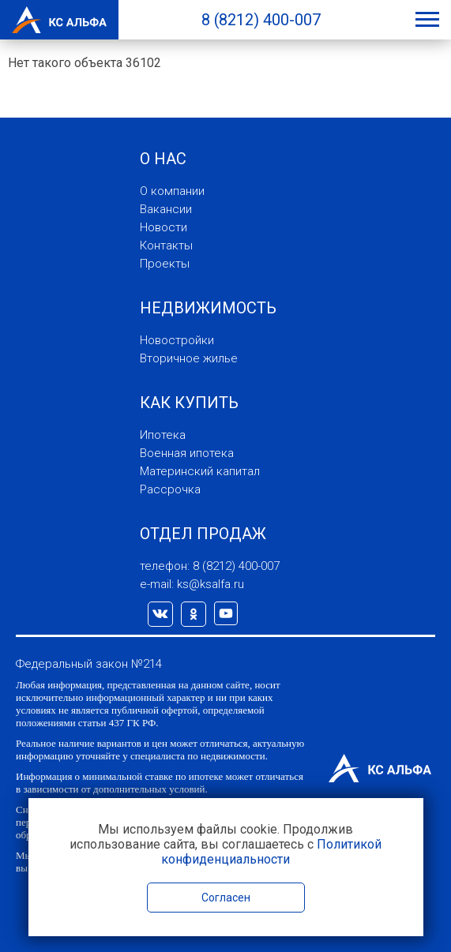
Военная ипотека (187, 453)
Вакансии (166, 209)
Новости (163, 227)
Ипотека (163, 435)
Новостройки (177, 340)
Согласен (225, 897)
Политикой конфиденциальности (271, 852)
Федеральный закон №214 (89, 664)
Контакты (166, 245)
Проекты (165, 264)
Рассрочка (170, 489)
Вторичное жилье (189, 358)
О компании (172, 191)
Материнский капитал (200, 471)
